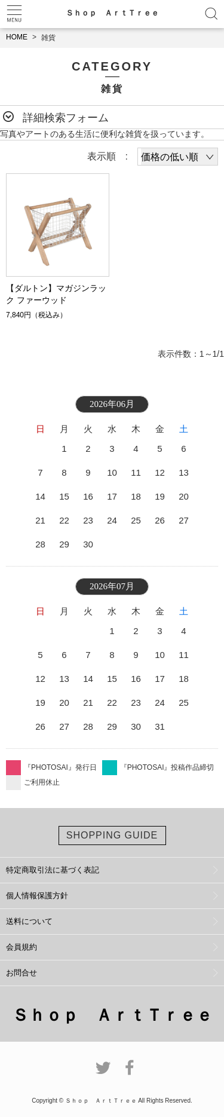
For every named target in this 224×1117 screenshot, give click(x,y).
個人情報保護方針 (37, 895)
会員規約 (21, 946)
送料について (29, 921)
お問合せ (21, 972)
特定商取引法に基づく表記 (52, 869)
